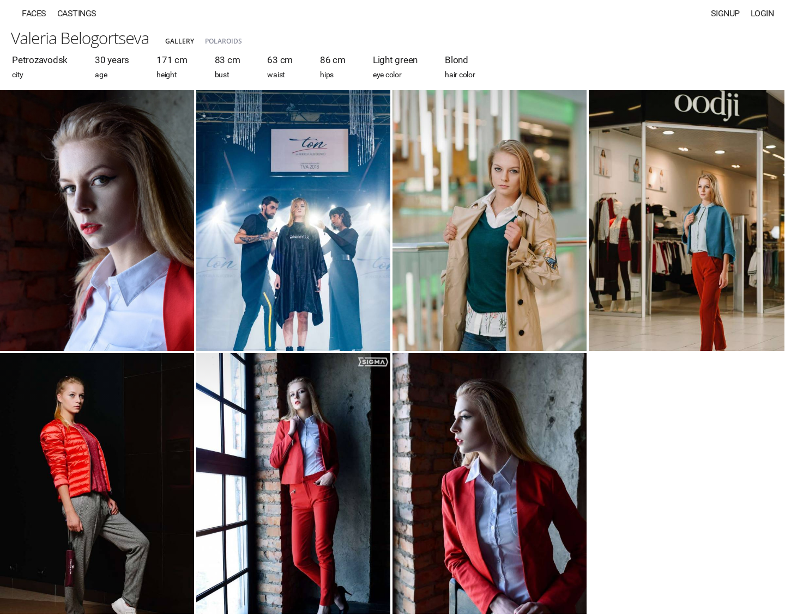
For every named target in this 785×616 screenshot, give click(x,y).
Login (762, 13)
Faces (34, 13)
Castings (76, 13)
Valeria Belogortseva (80, 38)
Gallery (179, 41)
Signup (725, 13)
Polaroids (223, 41)
